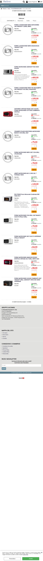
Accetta (31, 558)
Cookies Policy (25, 554)
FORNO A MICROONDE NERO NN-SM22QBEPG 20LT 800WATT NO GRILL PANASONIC (27, 88)
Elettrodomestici (5, 5)
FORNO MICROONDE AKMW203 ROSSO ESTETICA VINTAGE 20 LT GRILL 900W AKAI (26, 258)
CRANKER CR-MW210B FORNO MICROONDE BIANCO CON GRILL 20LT (27, 132)
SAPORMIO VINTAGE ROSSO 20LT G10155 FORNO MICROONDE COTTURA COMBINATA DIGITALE (27, 110)
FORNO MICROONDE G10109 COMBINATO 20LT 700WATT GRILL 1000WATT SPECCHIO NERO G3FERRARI (27, 280)
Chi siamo (5, 333)
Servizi (4, 336)
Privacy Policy (6, 350)
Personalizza (12, 558)
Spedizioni (5, 348)
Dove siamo (5, 334)
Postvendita (5, 353)
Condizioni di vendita (8, 346)
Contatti (5, 338)
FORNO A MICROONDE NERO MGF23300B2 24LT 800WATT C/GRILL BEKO (26, 25)
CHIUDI (41, 552)
